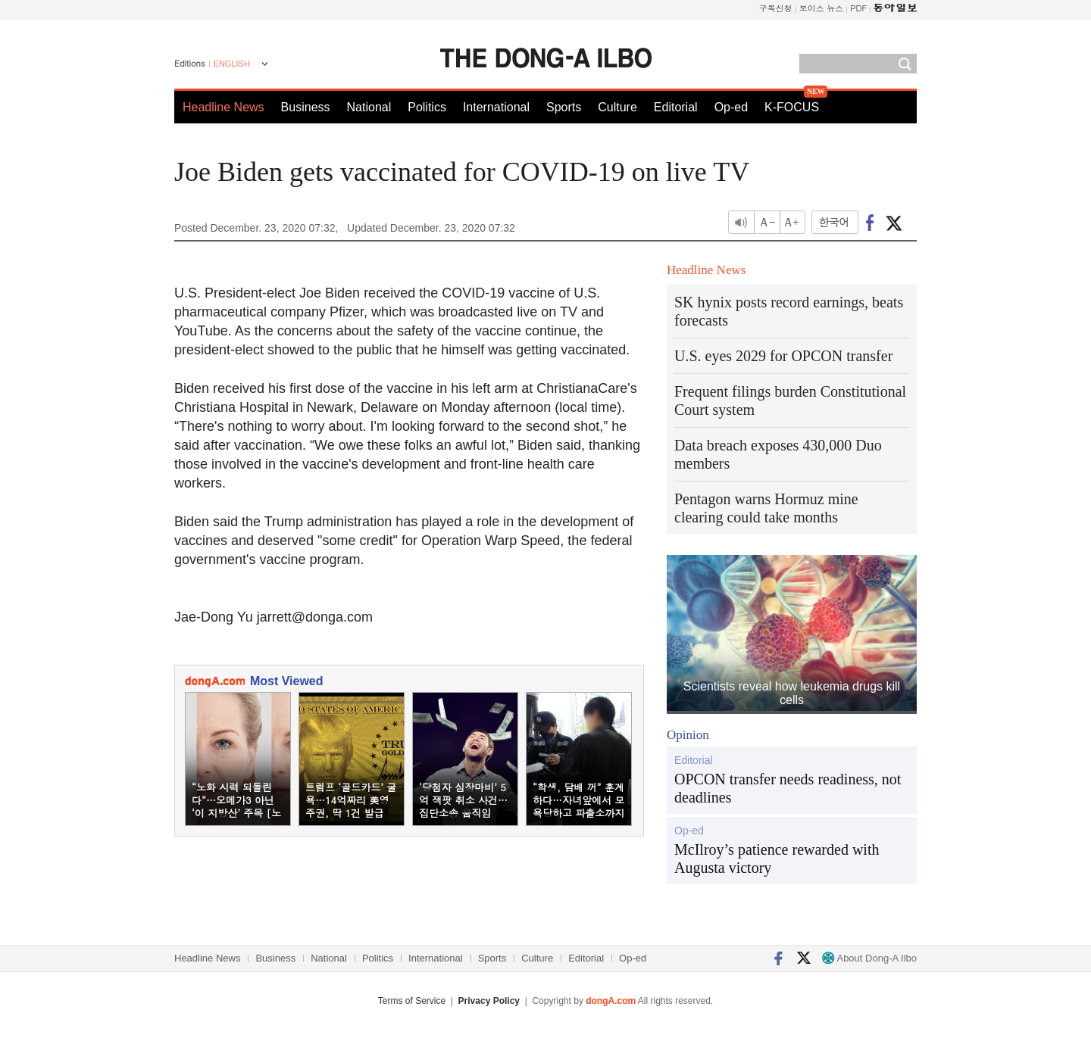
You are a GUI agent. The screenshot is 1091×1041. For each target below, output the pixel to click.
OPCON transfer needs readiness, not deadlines (787, 788)
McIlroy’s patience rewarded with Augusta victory (776, 858)
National (369, 107)
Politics (427, 107)
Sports (563, 107)
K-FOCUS (791, 107)
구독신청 (775, 8)
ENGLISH (232, 63)
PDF (858, 8)
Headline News (223, 107)
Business (305, 107)
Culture (617, 107)
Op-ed (731, 107)
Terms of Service (411, 1001)
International (496, 107)
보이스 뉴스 (821, 8)
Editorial (676, 107)
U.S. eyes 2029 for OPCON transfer (783, 356)
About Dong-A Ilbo (869, 958)
